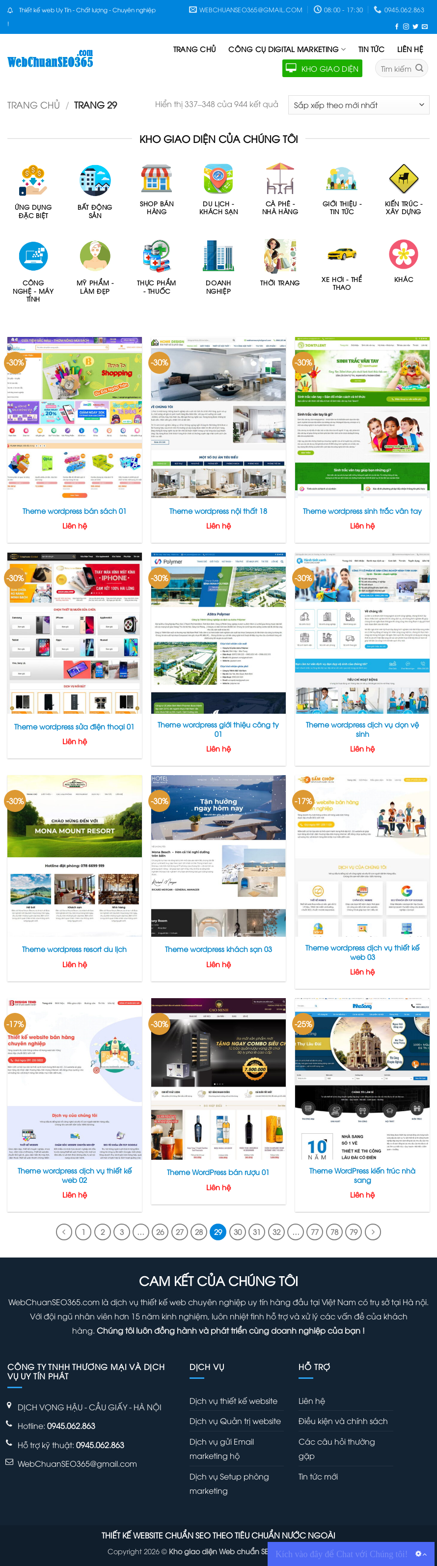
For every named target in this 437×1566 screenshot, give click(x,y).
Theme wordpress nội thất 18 (218, 510)
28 (199, 1231)
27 (180, 1231)
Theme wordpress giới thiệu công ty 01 (218, 729)
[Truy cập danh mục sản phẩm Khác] (404, 265)
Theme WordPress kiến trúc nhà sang (362, 1175)
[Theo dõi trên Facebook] (397, 26)
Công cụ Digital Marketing (287, 49)
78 (334, 1231)
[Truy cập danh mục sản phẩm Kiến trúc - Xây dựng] (404, 194)
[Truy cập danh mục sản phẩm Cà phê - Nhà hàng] (280, 194)
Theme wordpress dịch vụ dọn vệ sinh (362, 729)
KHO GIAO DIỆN (322, 68)
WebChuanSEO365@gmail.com (77, 1463)
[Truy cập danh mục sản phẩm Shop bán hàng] (157, 194)
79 (353, 1231)
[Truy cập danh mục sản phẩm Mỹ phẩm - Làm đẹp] (95, 271)
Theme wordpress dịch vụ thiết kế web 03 (362, 952)
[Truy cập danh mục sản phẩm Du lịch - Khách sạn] (218, 194)
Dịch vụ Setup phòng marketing (229, 1483)
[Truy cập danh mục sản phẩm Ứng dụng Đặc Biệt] (33, 196)
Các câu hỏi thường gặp (337, 1448)
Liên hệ (410, 49)
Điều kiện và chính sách (343, 1420)
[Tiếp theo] (373, 1232)
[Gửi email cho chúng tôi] (425, 26)
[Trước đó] (64, 1232)
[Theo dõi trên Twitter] (415, 26)
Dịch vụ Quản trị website (235, 1420)
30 (238, 1231)
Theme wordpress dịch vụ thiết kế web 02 (75, 1175)
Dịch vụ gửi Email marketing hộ (222, 1448)
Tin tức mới (318, 1476)
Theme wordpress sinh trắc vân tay (362, 510)
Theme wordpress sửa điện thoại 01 (74, 726)
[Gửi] (419, 68)
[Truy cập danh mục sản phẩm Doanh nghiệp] (218, 271)
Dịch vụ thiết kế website (233, 1400)
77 (315, 1231)
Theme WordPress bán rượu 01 (218, 1172)
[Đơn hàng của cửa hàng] (359, 104)
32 (276, 1231)
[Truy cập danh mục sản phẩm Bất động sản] (95, 196)
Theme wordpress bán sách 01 (75, 510)
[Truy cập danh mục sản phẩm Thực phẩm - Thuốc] (157, 271)
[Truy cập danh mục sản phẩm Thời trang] (280, 267)
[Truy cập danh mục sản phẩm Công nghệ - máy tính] (33, 275)
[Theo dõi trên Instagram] (406, 26)
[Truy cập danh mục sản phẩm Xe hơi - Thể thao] (342, 269)
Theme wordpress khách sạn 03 (218, 949)
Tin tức (371, 49)
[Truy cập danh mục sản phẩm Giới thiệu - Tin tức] (342, 194)
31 (257, 1231)
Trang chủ (194, 49)
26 (160, 1231)
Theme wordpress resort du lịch (74, 949)
